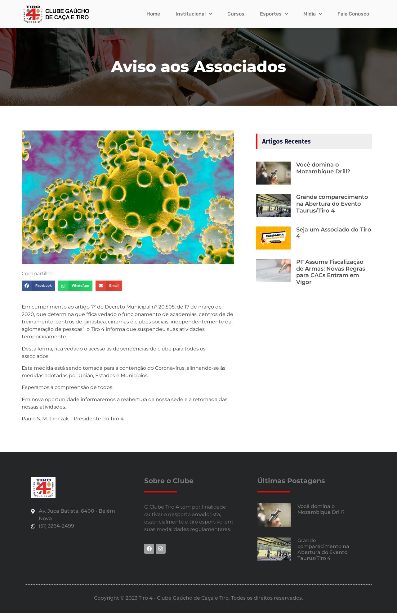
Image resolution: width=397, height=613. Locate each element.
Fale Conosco (353, 14)
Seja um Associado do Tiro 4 (333, 233)
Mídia (312, 14)
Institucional (194, 14)
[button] (38, 286)
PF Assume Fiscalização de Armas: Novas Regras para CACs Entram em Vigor (330, 272)
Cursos (235, 14)
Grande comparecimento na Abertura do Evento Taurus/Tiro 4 (332, 204)
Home (153, 14)
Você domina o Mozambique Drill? (323, 168)
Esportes (274, 14)
